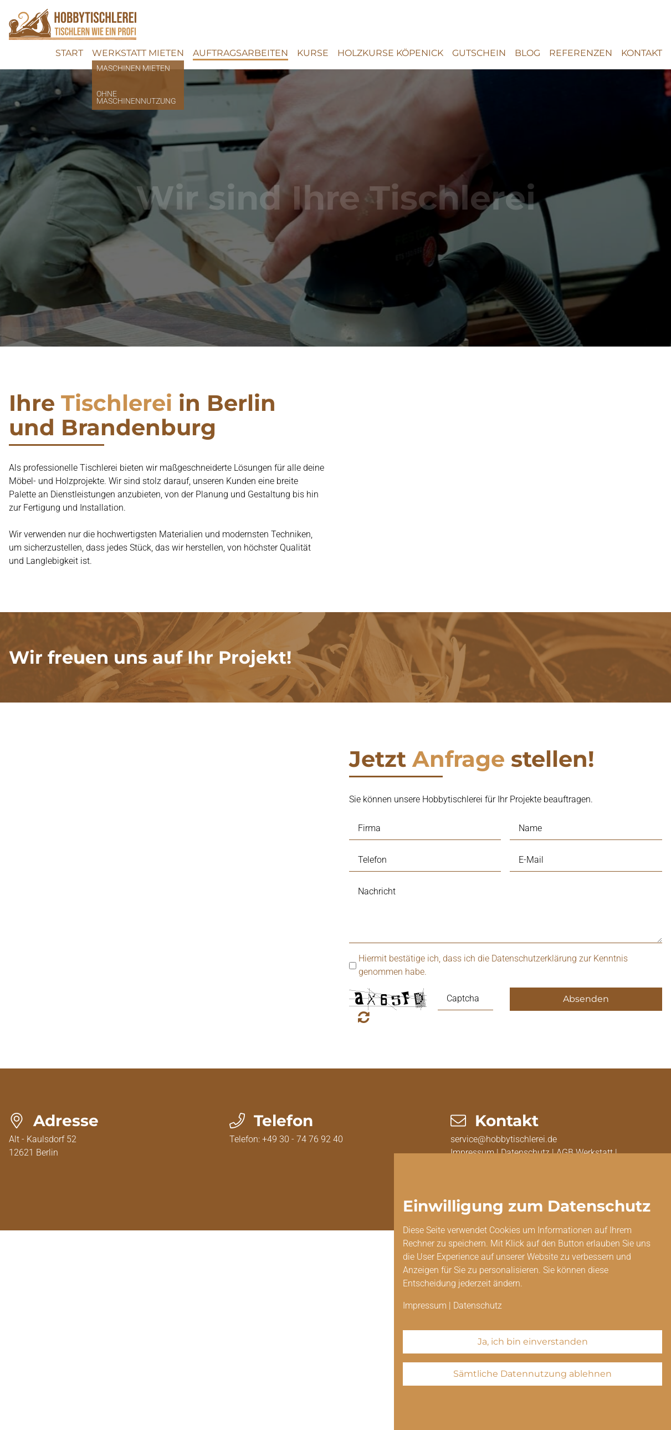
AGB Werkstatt (584, 1152)
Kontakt (641, 53)
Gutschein (479, 53)
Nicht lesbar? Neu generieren (364, 1017)
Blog (527, 53)
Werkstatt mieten (138, 53)
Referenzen (580, 53)
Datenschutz (477, 1305)
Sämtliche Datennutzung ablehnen (532, 1373)
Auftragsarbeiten (240, 53)
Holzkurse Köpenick (390, 53)
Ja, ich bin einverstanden (533, 1341)
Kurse (313, 53)
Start (69, 53)
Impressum (425, 1305)
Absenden (586, 999)
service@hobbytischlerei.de (503, 1139)
